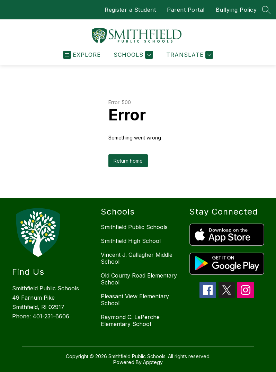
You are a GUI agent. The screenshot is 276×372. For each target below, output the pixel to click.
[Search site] (266, 10)
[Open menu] (82, 55)
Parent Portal (186, 9)
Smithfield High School (131, 240)
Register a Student (130, 9)
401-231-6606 (51, 316)
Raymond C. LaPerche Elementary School (130, 320)
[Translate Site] (188, 55)
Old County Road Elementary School (139, 279)
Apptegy (153, 362)
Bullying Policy (236, 9)
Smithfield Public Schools (134, 227)
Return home (128, 161)
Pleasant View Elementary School (135, 300)
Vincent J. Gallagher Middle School (136, 258)
